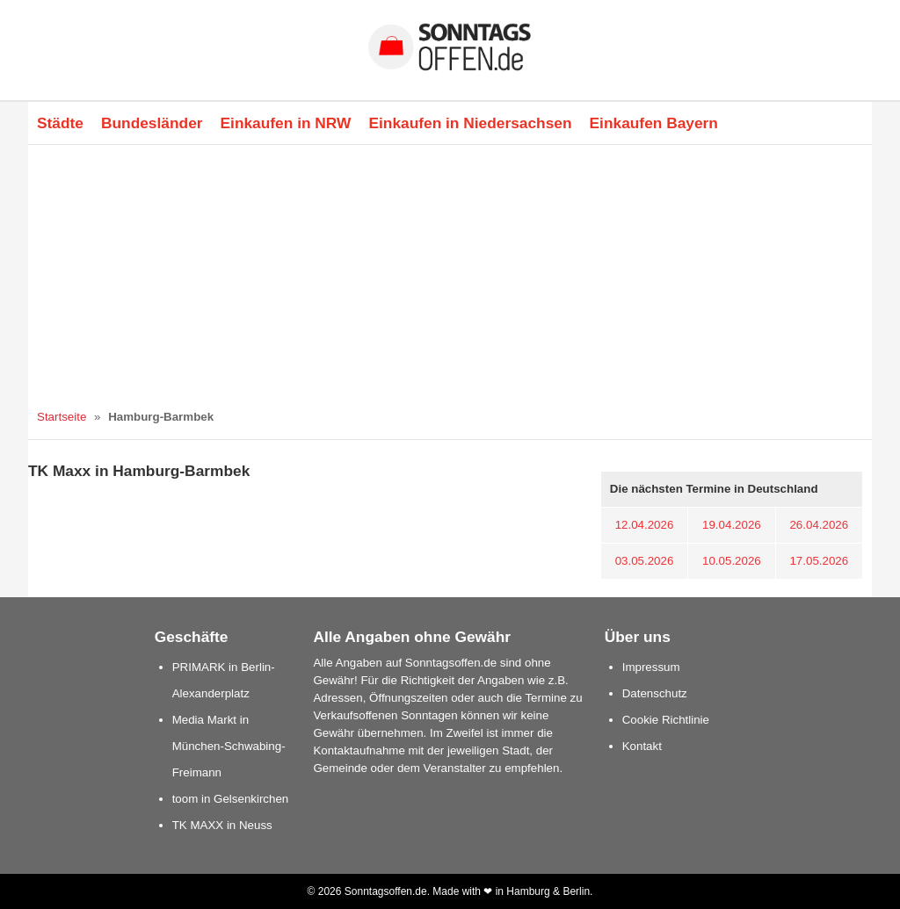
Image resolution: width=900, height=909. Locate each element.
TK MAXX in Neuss (222, 825)
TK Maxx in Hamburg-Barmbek (139, 471)
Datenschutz (654, 693)
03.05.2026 (644, 560)
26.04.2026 (818, 524)
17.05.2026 (818, 560)
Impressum (651, 667)
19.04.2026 (731, 524)
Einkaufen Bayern (654, 123)
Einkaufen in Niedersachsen (469, 123)
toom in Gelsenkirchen (230, 798)
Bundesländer (152, 123)
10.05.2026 (731, 560)
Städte (60, 123)
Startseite (61, 416)
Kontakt (642, 746)
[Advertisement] (450, 277)
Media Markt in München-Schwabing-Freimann (229, 746)
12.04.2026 (644, 524)
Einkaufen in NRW (286, 123)
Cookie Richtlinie (665, 719)
